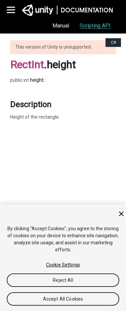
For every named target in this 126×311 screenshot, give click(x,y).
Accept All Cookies (63, 299)
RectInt (27, 64)
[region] (63, 257)
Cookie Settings (63, 264)
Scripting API (95, 25)
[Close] (121, 213)
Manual (60, 25)
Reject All (63, 280)
